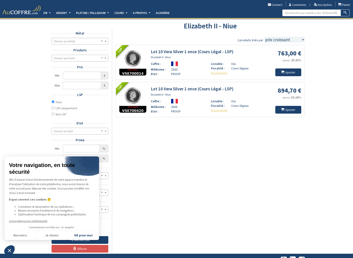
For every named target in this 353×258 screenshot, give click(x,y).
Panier (344, 5)
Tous (59, 102)
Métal (80, 33)
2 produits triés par (250, 40)
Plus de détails (219, 73)
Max (57, 85)
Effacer (80, 249)
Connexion (297, 5)
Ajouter (288, 72)
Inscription (323, 5)
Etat (80, 123)
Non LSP (61, 114)
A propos (141, 13)
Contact (275, 5)
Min (57, 75)
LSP (80, 95)
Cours (120, 13)
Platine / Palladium (92, 13)
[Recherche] (345, 12)
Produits (80, 50)
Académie (163, 13)
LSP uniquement (66, 108)
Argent (63, 13)
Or (47, 13)
